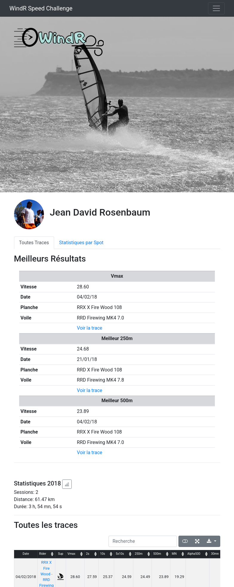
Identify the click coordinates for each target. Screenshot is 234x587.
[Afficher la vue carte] (185, 541)
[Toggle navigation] (216, 8)
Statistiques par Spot (81, 242)
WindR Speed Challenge (41, 8)
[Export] (211, 541)
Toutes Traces (34, 242)
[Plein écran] (197, 541)
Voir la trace (89, 328)
